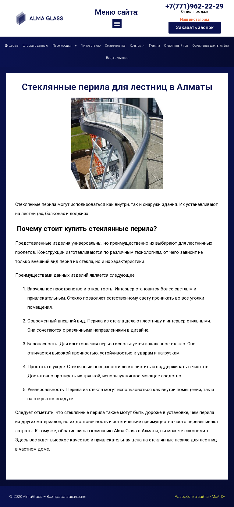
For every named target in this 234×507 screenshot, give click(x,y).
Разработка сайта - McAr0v (200, 496)
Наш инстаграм (194, 19)
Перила (154, 45)
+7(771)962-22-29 (194, 6)
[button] (117, 23)
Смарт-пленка (115, 45)
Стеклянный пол (176, 45)
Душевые (11, 45)
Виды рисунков (117, 57)
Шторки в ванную (35, 45)
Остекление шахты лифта (211, 45)
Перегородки (64, 45)
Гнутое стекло (91, 45)
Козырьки (137, 45)
